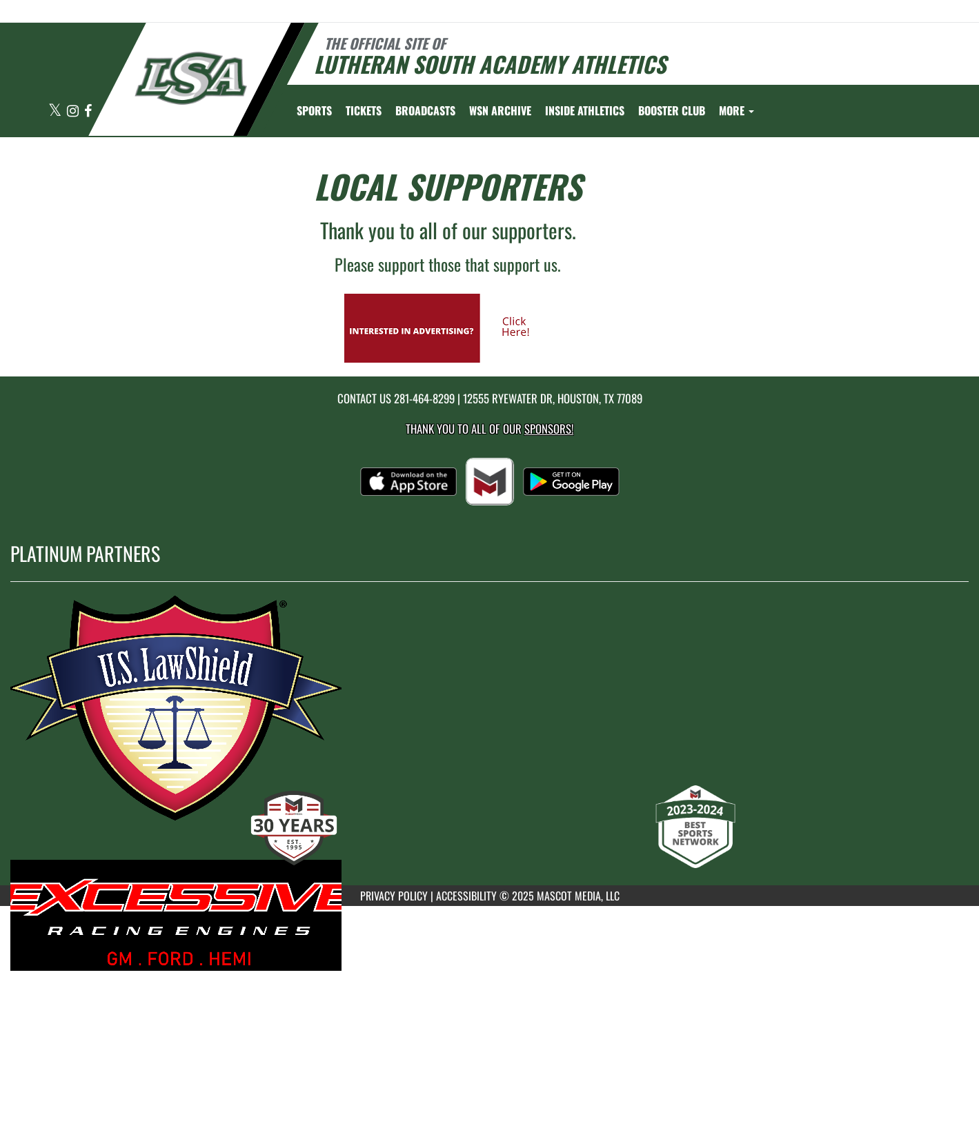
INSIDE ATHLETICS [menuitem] (584, 110)
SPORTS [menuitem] (314, 110)
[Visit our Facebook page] (88, 111)
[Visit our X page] (55, 111)
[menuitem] (363, 110)
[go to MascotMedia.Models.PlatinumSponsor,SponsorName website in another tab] (489, 720)
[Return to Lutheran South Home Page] (190, 78)
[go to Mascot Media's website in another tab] (447, 326)
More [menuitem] (736, 110)
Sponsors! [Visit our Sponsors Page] (548, 428)
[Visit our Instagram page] (74, 111)
